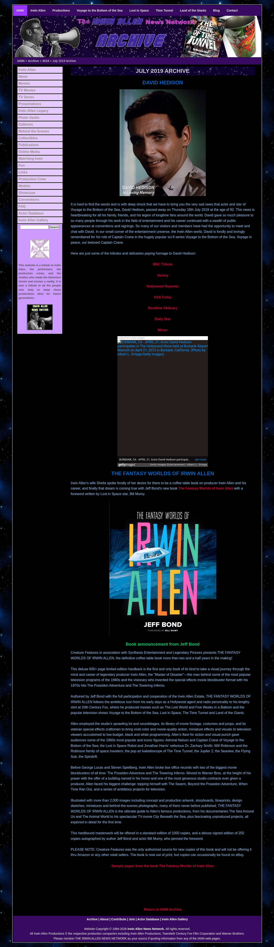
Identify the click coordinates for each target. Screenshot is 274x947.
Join (132, 919)
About (104, 919)
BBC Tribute (162, 264)
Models (24, 186)
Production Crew (32, 179)
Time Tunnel (164, 10)
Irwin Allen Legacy (34, 111)
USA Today (163, 297)
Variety (162, 275)
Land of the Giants (193, 10)
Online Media (29, 152)
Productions (61, 10)
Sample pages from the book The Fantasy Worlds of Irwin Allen (162, 866)
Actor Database (31, 213)
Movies (24, 83)
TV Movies (27, 90)
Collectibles (28, 138)
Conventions (29, 199)
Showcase (27, 193)
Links (23, 172)
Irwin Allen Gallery (33, 220)
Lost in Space (139, 10)
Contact (232, 10)
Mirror (162, 330)
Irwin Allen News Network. (146, 929)
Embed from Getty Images (131, 338)
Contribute (118, 919)
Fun (22, 165)
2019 (45, 61)
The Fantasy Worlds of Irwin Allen (205, 488)
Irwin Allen (38, 10)
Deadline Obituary (162, 308)
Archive (33, 61)
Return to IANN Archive (163, 909)
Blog (216, 10)
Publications (29, 145)
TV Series (26, 97)
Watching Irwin (31, 158)
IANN (20, 10)
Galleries (26, 124)
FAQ (22, 206)
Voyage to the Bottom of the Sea (100, 10)
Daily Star (163, 319)
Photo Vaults (29, 117)
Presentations (30, 104)
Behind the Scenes (34, 131)
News (23, 76)
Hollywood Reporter (162, 286)
